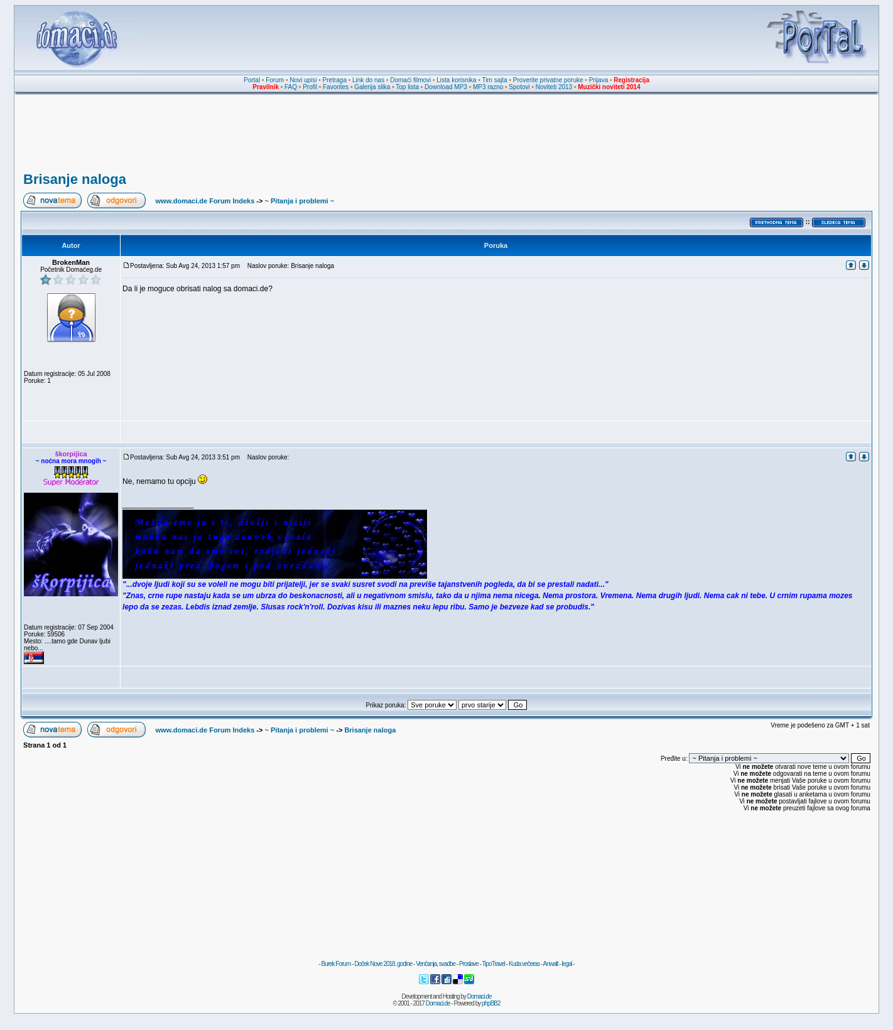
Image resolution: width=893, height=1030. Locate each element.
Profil (310, 86)
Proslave (469, 963)
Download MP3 (446, 86)
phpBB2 (491, 1003)
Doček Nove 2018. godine (383, 963)
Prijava (599, 80)
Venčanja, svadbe (435, 963)
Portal (252, 80)
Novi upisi (303, 80)
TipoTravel (494, 963)
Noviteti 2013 (554, 86)
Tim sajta (494, 80)
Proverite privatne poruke (548, 80)
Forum (275, 80)
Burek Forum (335, 963)
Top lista (407, 86)
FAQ (290, 86)
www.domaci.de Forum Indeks (204, 201)
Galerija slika (372, 86)
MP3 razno (488, 86)
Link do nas (368, 80)
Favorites (336, 86)
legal (566, 963)
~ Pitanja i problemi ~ (300, 201)
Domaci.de (479, 996)
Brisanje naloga (74, 179)
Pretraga (335, 80)
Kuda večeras (524, 963)
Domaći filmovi (410, 80)
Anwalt (550, 963)
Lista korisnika (456, 80)
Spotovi (519, 86)
